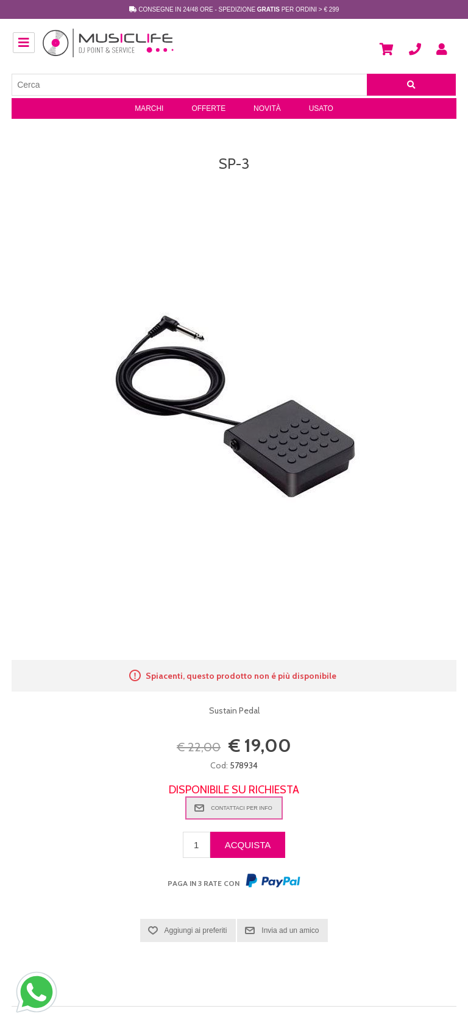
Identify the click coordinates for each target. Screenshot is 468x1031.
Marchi (149, 108)
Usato (321, 108)
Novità (267, 108)
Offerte (208, 108)
